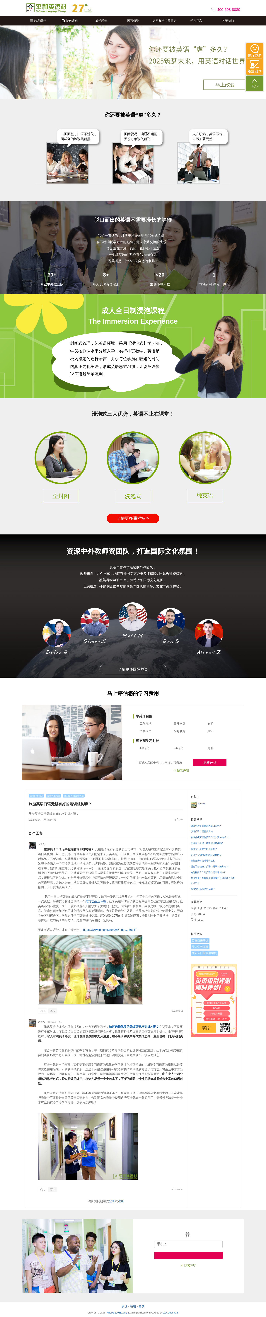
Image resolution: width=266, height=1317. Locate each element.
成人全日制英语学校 (74, 795)
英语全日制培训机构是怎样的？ (206, 855)
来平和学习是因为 (164, 20)
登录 (112, 1201)
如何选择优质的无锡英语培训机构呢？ (134, 1026)
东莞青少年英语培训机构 (203, 860)
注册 (121, 1201)
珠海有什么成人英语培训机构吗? (207, 843)
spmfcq (202, 803)
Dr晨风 (41, 1022)
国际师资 (133, 20)
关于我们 (228, 20)
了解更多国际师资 (133, 669)
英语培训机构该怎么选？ (203, 888)
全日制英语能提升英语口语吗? (206, 825)
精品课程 (38, 20)
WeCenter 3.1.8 (170, 1312)
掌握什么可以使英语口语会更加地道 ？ (210, 837)
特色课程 (70, 20)
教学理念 (101, 20)
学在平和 (196, 20)
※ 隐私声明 (181, 770)
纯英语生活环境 (95, 901)
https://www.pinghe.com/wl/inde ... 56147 (110, 929)
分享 (179, 820)
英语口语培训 (36, 795)
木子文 (41, 844)
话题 (133, 1306)
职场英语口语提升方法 (202, 831)
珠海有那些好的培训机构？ (204, 849)
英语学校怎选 (53, 795)
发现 (124, 1306)
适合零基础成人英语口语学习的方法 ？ (210, 866)
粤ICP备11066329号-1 (118, 1312)
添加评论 (50, 820)
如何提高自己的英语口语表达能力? (208, 872)
